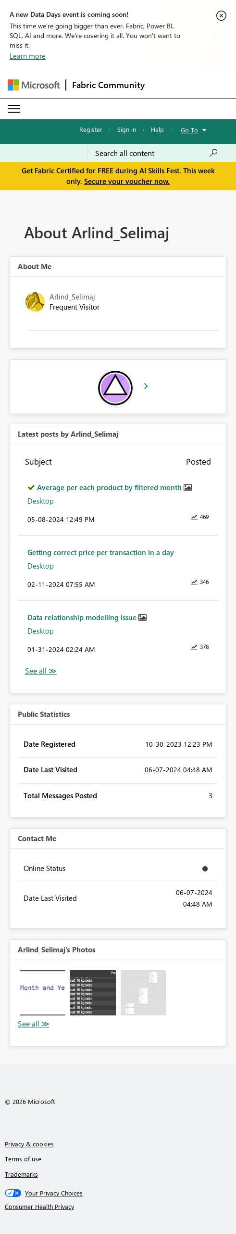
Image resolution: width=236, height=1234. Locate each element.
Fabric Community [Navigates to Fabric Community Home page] (108, 85)
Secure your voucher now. (127, 181)
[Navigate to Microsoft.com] (34, 85)
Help (157, 129)
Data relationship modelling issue (82, 617)
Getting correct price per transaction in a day (100, 552)
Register (90, 129)
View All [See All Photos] (34, 1023)
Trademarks (21, 1174)
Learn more (28, 56)
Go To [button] (189, 130)
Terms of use (23, 1159)
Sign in (126, 129)
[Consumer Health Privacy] (118, 1206)
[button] (42, 992)
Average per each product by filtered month (110, 487)
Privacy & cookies (29, 1144)
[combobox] (156, 153)
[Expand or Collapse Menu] (14, 109)
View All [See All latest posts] (41, 670)
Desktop (40, 501)
